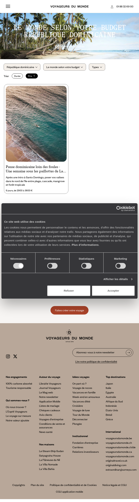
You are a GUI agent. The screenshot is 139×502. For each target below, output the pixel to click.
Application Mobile (49, 404)
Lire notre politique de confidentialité (96, 364)
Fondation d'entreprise (85, 445)
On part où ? (79, 386)
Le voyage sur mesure (18, 418)
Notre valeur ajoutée (17, 423)
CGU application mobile (69, 494)
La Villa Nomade (48, 467)
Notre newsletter (48, 399)
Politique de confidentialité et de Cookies (73, 487)
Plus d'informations (85, 244)
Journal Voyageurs (50, 390)
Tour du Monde (81, 417)
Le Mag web (46, 395)
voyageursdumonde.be (119, 441)
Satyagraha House (50, 458)
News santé (45, 434)
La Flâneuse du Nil (49, 462)
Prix (34, 77)
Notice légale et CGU (114, 487)
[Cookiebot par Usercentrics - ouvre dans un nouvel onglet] (119, 208)
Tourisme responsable (18, 390)
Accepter (113, 290)
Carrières (77, 450)
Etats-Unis (112, 413)
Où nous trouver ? (16, 409)
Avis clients (45, 417)
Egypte (110, 395)
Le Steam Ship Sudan (51, 453)
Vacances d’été (81, 404)
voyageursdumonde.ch (119, 445)
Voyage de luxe (81, 413)
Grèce (109, 422)
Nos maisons (46, 447)
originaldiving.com (116, 468)
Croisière (77, 408)
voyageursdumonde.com (120, 459)
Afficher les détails (115, 279)
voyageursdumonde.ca (119, 454)
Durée (19, 77)
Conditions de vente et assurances (52, 428)
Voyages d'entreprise (51, 422)
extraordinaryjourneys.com (121, 472)
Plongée (77, 426)
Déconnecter (80, 422)
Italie (108, 390)
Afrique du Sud (114, 404)
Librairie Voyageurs (50, 386)
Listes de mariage (49, 408)
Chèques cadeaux (49, 413)
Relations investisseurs (85, 454)
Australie (111, 399)
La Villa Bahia (46, 471)
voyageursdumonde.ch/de (121, 450)
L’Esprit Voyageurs (16, 414)
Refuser (69, 290)
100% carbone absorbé (19, 386)
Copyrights (18, 487)
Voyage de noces (82, 390)
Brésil (109, 417)
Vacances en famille (84, 395)
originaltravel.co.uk (116, 463)
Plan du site (37, 487)
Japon (109, 386)
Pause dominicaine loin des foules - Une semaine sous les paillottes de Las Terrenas (35, 172)
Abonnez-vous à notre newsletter (95, 355)
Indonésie (111, 408)
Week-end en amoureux (86, 399)
